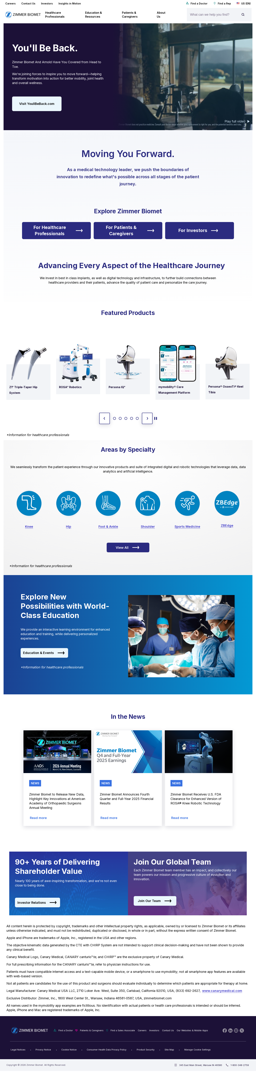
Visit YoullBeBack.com (36, 104)
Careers (10, 3)
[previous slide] (104, 418)
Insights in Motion (69, 3)
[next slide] (147, 418)
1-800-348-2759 (240, 1065)
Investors (47, 3)
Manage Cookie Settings (197, 1049)
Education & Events (44, 653)
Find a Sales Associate (123, 1030)
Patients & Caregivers (91, 1030)
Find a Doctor (196, 3)
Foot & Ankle (108, 526)
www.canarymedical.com (222, 991)
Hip (68, 526)
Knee (29, 526)
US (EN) (244, 3)
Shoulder (148, 526)
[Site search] (243, 14)
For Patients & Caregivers (130, 230)
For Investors (198, 230)
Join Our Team (155, 901)
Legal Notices (18, 1049)
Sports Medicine (187, 526)
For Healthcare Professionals (58, 230)
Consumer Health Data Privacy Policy (106, 1049)
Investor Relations (37, 902)
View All (127, 547)
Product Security (145, 1049)
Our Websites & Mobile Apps (192, 1030)
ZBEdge (227, 525)
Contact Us (28, 3)
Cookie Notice (69, 1049)
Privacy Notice (43, 1049)
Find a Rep (222, 3)
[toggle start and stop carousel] (155, 418)
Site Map (169, 1049)
